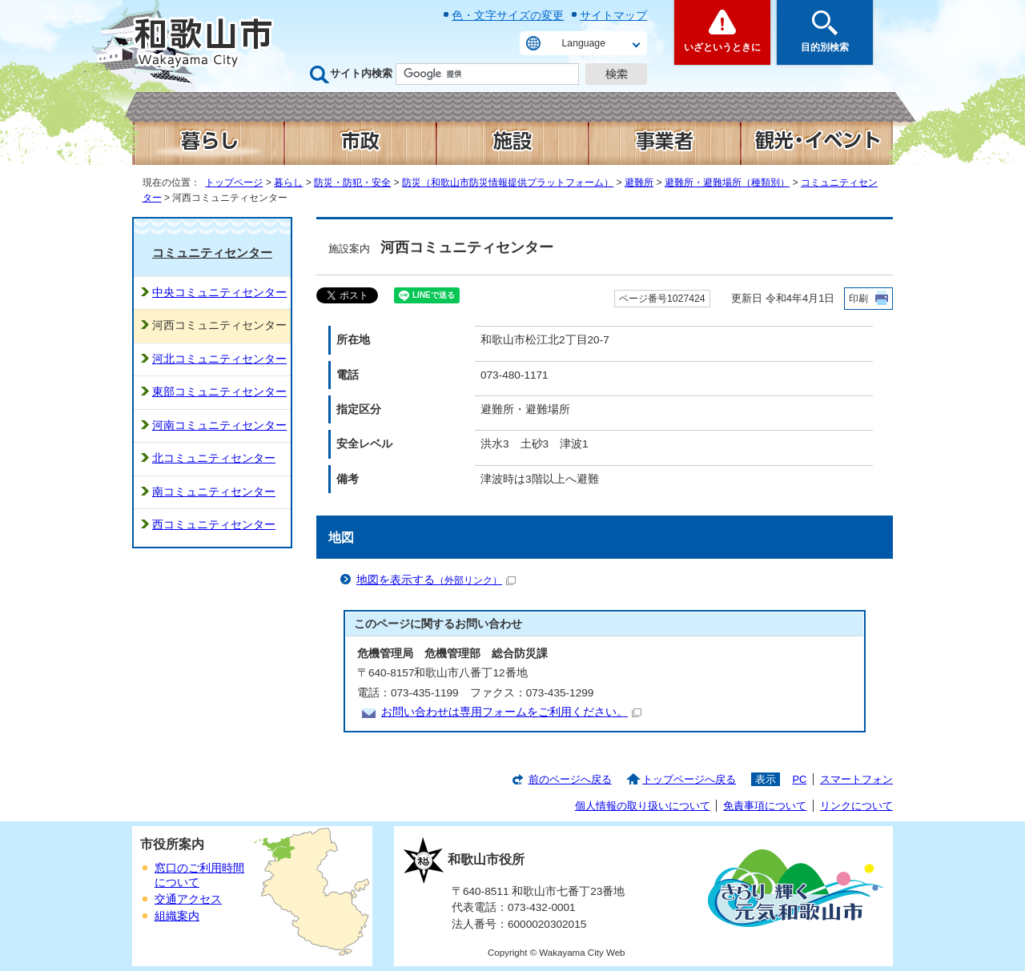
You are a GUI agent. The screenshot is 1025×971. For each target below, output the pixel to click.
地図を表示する (436, 580)
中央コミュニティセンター (219, 293)
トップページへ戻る (689, 779)
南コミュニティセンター (213, 492)
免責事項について (764, 806)
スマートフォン (856, 779)
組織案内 (177, 916)
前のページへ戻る (570, 779)
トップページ (234, 182)
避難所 (639, 182)
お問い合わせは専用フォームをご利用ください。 (511, 712)
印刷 (858, 298)
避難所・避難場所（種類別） (727, 182)
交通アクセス (188, 899)
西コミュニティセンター (213, 525)
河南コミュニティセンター (219, 425)
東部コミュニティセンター (219, 392)
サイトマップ (613, 15)
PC (799, 779)
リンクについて (856, 806)
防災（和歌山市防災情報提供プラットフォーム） (507, 182)
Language (583, 43)
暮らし (288, 182)
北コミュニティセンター (213, 458)
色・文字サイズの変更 (508, 15)
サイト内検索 (361, 73)
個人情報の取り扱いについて (642, 806)
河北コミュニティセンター (219, 359)
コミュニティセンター (212, 252)
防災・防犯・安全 (352, 182)
